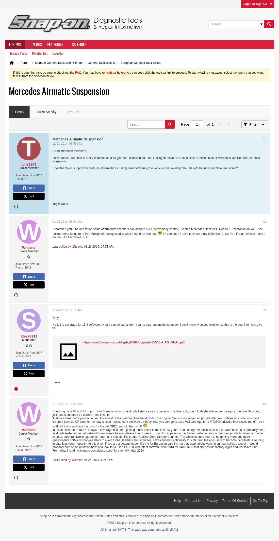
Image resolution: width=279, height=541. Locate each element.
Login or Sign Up (257, 4)
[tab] (19, 112)
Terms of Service (235, 501)
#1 (264, 138)
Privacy (212, 501)
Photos (73, 112)
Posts (19, 112)
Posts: (20, 179)
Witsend (77, 246)
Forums (15, 44)
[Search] (236, 24)
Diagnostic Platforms (47, 44)
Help (177, 501)
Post (29, 196)
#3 (264, 310)
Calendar (58, 53)
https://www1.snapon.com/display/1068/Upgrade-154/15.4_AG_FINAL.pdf (133, 342)
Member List (40, 53)
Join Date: (22, 175)
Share (29, 188)
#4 (264, 404)
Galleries (79, 44)
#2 (264, 221)
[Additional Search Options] (261, 24)
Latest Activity (46, 112)
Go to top (260, 501)
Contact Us (193, 501)
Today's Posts (18, 53)
